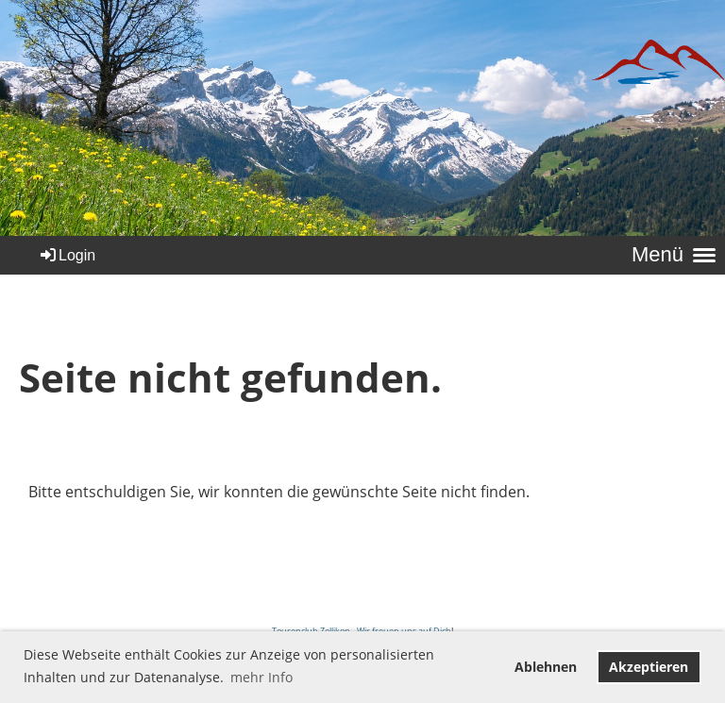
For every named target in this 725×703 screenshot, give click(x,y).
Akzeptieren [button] (648, 667)
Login (66, 255)
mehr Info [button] (261, 677)
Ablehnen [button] (545, 667)
